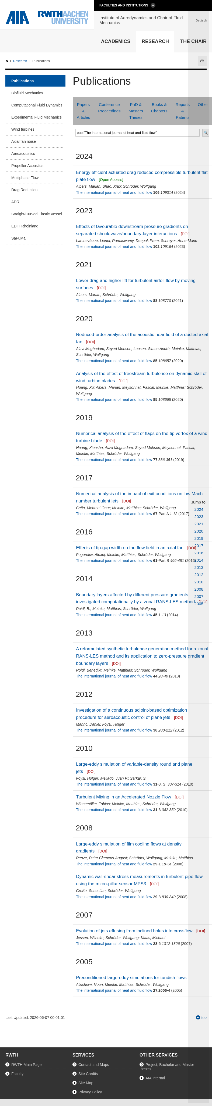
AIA (7, 61)
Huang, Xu (85, 387)
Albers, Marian (88, 186)
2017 (198, 545)
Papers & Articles (83, 111)
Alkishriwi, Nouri (89, 984)
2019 (198, 538)
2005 (198, 603)
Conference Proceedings (109, 107)
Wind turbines (22, 129)
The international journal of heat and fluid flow (114, 192)
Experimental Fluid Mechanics (36, 117)
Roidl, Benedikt (88, 670)
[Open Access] (111, 179)
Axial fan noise (23, 141)
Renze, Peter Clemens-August (101, 858)
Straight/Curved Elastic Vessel (36, 214)
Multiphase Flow (25, 178)
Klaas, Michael (153, 938)
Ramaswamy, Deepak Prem (135, 240)
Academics (115, 41)
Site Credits (88, 1074)
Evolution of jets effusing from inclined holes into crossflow (134, 930)
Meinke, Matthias (186, 349)
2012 (198, 574)
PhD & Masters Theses (136, 111)
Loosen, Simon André (151, 349)
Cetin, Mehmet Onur (93, 508)
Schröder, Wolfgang (139, 186)
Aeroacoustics (23, 153)
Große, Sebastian (91, 891)
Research (155, 41)
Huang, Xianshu (89, 447)
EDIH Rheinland (24, 226)
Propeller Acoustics (27, 165)
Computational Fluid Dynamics (36, 105)
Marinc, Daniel (88, 724)
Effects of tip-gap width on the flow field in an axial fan (129, 547)
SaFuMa (18, 238)
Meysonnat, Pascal (138, 387)
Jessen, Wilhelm (89, 938)
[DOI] (185, 234)
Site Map (85, 1083)
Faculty (17, 1074)
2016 (198, 553)
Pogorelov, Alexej (90, 554)
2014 (198, 560)
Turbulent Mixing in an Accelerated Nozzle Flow (123, 797)
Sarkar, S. (138, 778)
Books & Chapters (159, 107)
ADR (15, 202)
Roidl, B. (83, 608)
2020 (198, 531)
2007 (198, 596)
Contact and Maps (93, 1064)
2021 (198, 524)
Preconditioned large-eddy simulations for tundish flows (131, 977)
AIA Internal (155, 1078)
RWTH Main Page (26, 1064)
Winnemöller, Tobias (93, 804)
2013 (198, 567)
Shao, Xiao (111, 186)
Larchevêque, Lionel (93, 240)
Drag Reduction (24, 190)
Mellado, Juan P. (114, 778)
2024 (198, 509)
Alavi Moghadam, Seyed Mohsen (103, 349)
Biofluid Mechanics (27, 93)
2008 (198, 589)
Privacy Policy (90, 1092)
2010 (198, 582)
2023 (198, 516)
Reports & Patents (183, 111)
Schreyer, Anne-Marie (179, 240)
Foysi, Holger (113, 724)
